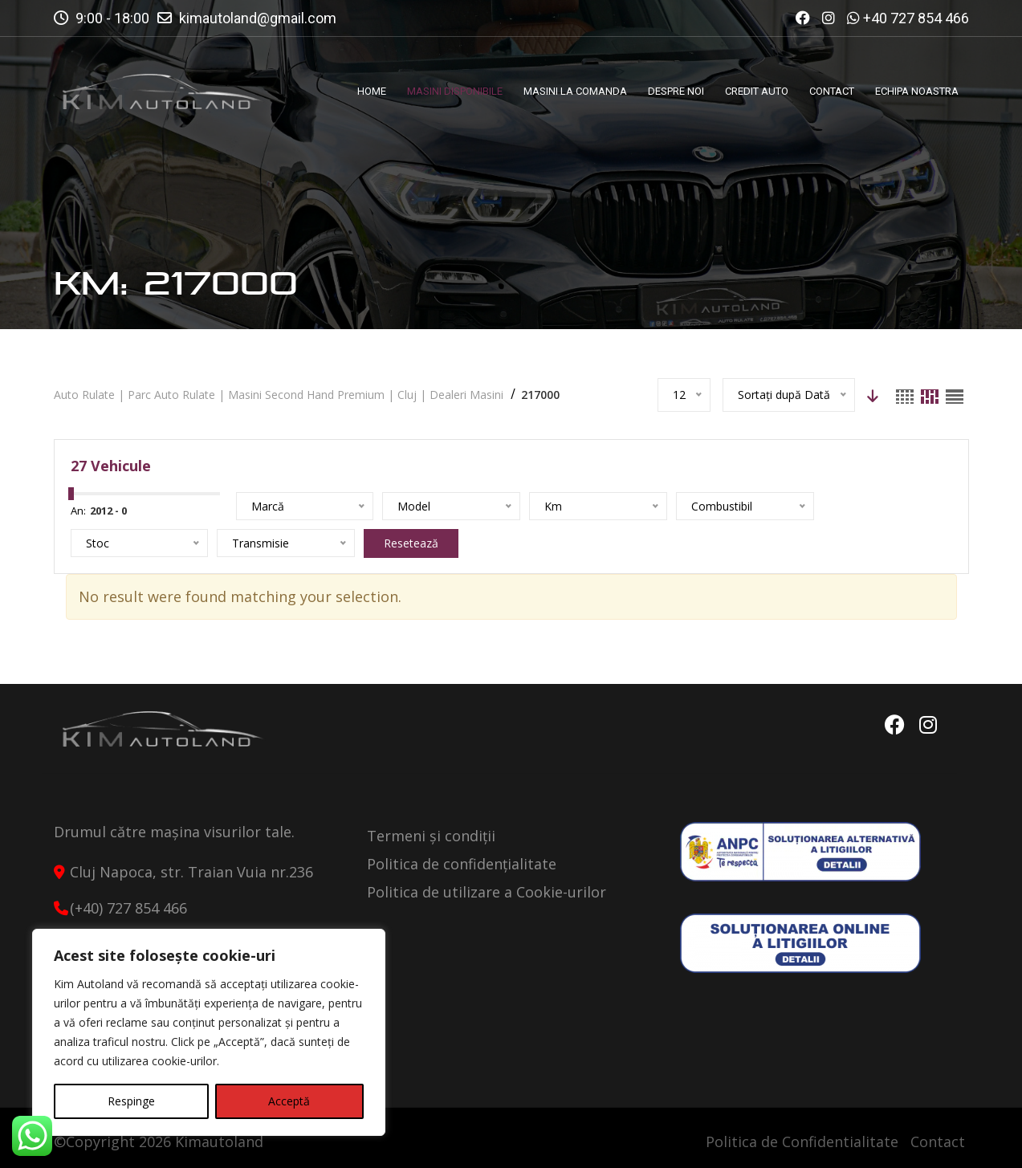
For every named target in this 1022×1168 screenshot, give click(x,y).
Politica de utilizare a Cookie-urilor (486, 891)
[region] (208, 1032)
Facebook (895, 725)
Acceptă (289, 1101)
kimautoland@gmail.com (257, 18)
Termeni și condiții (431, 835)
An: (78, 510)
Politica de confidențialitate (461, 863)
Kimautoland (219, 1141)
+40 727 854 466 (916, 18)
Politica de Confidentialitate (802, 1141)
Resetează (411, 543)
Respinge (131, 1101)
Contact (937, 1141)
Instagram (928, 725)
